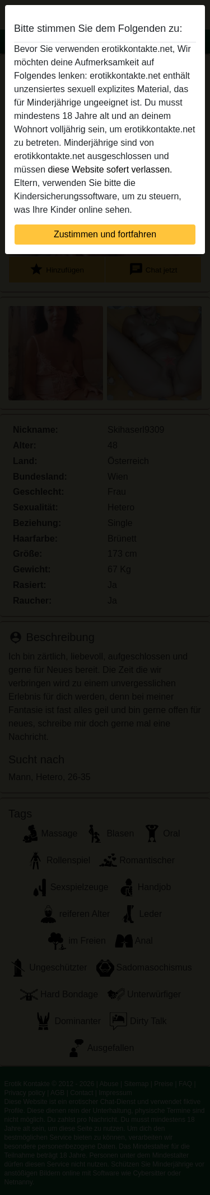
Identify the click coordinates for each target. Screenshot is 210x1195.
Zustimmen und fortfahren (105, 234)
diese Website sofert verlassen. (110, 169)
